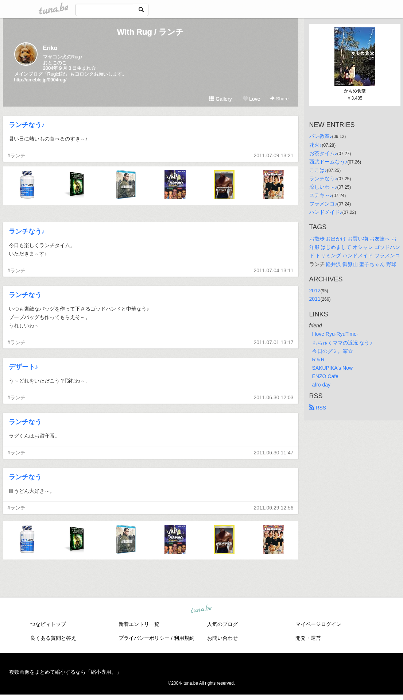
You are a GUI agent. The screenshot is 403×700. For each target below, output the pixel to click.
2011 (315, 299)
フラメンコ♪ (323, 204)
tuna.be (201, 609)
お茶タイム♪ (323, 153)
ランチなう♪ (27, 124)
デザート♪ (23, 366)
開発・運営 (308, 638)
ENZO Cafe (325, 376)
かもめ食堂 (355, 90)
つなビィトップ (48, 624)
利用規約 (184, 638)
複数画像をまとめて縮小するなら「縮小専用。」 (65, 672)
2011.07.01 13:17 (274, 342)
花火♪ (315, 145)
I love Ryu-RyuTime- (335, 334)
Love (251, 99)
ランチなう (25, 295)
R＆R (318, 359)
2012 (315, 290)
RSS (317, 408)
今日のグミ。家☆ (332, 351)
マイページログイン (318, 624)
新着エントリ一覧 (139, 624)
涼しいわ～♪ (323, 187)
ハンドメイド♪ (325, 212)
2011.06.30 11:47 (274, 452)
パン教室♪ (320, 136)
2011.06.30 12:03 (274, 397)
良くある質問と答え (53, 638)
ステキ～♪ (320, 195)
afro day (321, 385)
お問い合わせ (222, 638)
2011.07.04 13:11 (274, 270)
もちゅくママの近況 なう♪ (342, 343)
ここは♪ (318, 170)
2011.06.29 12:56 (274, 508)
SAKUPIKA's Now (332, 368)
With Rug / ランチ (150, 31)
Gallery (220, 99)
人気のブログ (222, 624)
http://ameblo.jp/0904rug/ (40, 79)
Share (279, 98)
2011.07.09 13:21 (274, 155)
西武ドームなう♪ (328, 162)
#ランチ (17, 155)
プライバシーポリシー (144, 638)
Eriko (50, 48)
